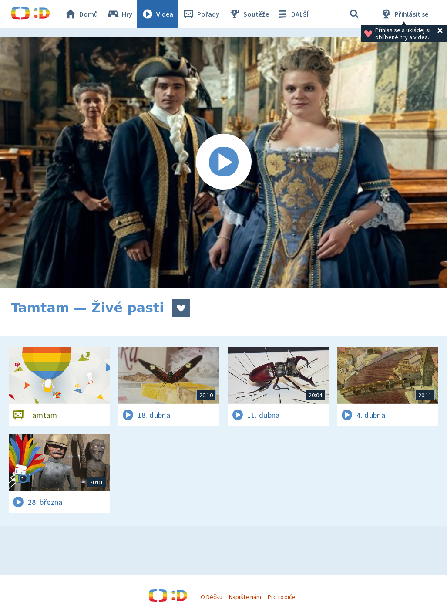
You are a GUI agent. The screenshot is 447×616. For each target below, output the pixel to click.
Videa (157, 13)
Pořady (200, 13)
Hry (119, 13)
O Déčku (211, 597)
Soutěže (248, 13)
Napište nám (245, 597)
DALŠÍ (292, 13)
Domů (81, 13)
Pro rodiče (281, 597)
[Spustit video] (223, 162)
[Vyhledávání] (354, 14)
